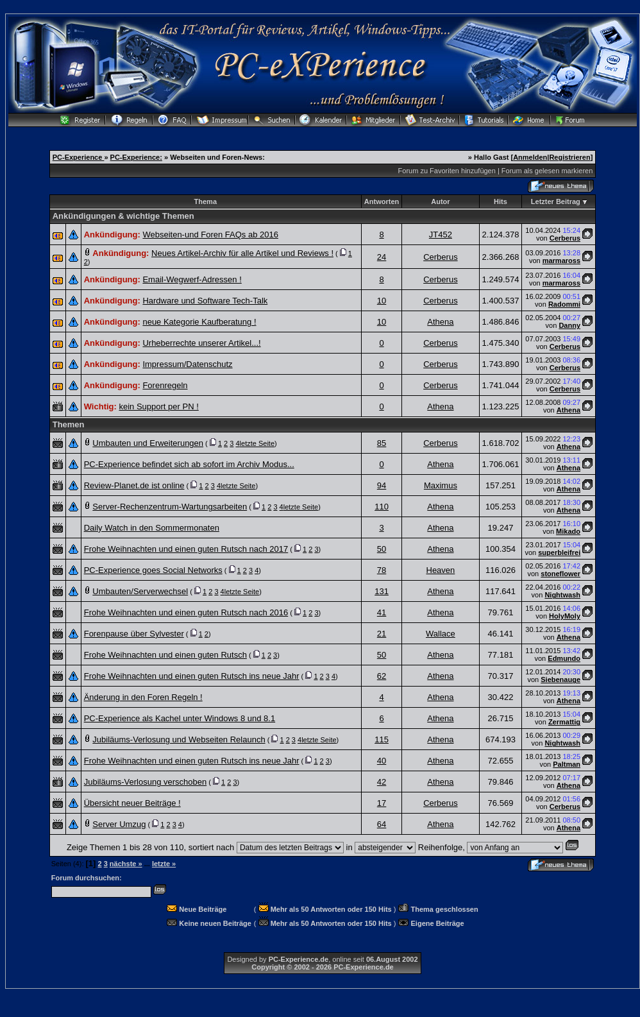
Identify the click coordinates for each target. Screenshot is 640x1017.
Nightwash (562, 595)
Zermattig (564, 722)
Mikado (568, 531)
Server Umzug (119, 824)
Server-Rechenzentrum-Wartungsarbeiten (169, 506)
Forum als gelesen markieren (547, 171)
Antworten (381, 201)
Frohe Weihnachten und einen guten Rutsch (165, 655)
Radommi (564, 304)
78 (381, 570)
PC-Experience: (136, 157)
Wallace (440, 633)
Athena (440, 322)
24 (381, 257)
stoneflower (560, 573)
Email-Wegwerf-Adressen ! (191, 279)
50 (381, 549)
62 (381, 676)
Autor (440, 201)
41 (381, 612)
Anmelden (530, 157)
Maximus (440, 485)
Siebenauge (560, 679)
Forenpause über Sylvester (134, 633)
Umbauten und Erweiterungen (147, 443)
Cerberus (565, 238)
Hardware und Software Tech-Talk (204, 300)
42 (381, 782)
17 (381, 803)
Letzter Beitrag (555, 201)
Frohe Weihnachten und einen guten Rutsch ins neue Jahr (191, 676)
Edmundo (564, 658)
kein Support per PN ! (158, 406)
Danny (569, 325)
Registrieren (569, 157)
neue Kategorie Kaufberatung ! (199, 322)
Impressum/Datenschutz (187, 364)
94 (381, 485)
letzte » (164, 863)
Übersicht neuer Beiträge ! (132, 803)
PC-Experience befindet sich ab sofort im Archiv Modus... (189, 464)
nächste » (126, 863)
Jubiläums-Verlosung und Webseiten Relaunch (178, 739)
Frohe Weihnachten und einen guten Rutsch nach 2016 (186, 612)
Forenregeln (164, 385)
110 (382, 506)
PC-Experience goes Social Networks (153, 570)
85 (381, 443)
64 (381, 824)
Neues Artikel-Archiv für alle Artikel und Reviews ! (242, 253)
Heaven (440, 570)
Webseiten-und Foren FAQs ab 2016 (210, 234)
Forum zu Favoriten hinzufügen (447, 171)
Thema (205, 201)
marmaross (561, 260)
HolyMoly (564, 616)
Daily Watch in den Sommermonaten (151, 528)
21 (381, 633)
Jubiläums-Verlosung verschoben (145, 782)
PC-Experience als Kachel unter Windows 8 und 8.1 (179, 718)
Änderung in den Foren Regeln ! (143, 697)
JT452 (440, 234)
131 (382, 591)
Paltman (566, 764)
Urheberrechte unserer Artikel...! (201, 343)
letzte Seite (257, 443)
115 (382, 739)
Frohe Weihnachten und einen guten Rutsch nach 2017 (186, 549)
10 (381, 300)
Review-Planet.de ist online (134, 485)
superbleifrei (559, 552)
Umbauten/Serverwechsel (140, 591)
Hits (500, 201)
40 (381, 760)
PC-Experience (79, 157)
